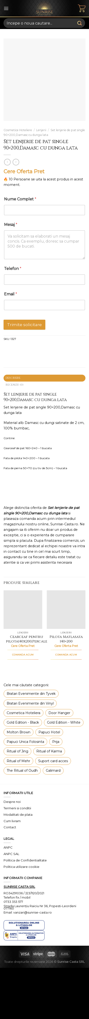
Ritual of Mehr (18, 761)
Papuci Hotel (49, 732)
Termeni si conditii (17, 808)
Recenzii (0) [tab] (15, 385)
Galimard (53, 770)
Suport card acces (53, 761)
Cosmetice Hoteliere (18, 130)
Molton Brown (18, 732)
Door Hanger (59, 713)
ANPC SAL (11, 854)
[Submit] (79, 23)
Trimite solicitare (24, 324)
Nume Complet (20, 199)
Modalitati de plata (18, 814)
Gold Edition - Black (23, 722)
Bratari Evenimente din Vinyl (30, 703)
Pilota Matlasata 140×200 (66, 639)
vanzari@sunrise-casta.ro (32, 912)
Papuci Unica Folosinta (25, 742)
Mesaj (10, 224)
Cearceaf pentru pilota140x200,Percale (26, 639)
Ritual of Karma (49, 751)
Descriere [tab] (13, 378)
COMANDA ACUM (23, 654)
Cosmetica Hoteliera (23, 713)
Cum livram (12, 821)
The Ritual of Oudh (22, 770)
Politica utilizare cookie (21, 867)
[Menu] (6, 8)
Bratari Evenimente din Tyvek (31, 693)
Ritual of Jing (17, 751)
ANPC (8, 847)
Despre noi (12, 802)
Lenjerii (41, 130)
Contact (10, 827)
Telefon (12, 268)
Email (10, 294)
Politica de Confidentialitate (25, 860)
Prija (55, 742)
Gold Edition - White (63, 722)
